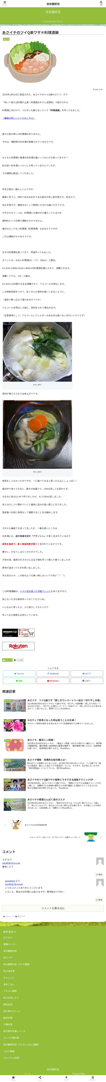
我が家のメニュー (12, 1011)
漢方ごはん (8, 984)
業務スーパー (10, 944)
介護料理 (7, 1024)
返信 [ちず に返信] (99, 874)
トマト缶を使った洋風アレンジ (35, 591)
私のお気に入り (11, 997)
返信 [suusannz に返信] (99, 899)
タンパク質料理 (11, 1037)
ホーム (27, 1073)
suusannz (10, 880)
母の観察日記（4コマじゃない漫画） (21, 1044)
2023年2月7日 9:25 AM (14, 884)
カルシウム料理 (11, 1057)
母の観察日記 (10, 951)
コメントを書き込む (53, 908)
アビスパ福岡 (10, 991)
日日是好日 (53, 4)
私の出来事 (8, 971)
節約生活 (7, 1004)
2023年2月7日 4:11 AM (11, 863)
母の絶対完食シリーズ (14, 1031)
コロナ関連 (8, 1051)
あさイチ (7, 660)
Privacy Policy (78, 1073)
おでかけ (7, 937)
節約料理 (7, 1017)
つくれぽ (18, 660)
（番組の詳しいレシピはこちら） (18, 118)
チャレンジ (8, 977)
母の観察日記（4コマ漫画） (17, 964)
